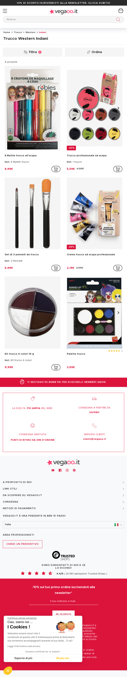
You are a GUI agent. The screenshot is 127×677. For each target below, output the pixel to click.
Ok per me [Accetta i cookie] (62, 658)
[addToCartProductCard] (55, 169)
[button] (63, 524)
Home (7, 32)
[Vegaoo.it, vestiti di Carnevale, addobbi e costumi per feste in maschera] (63, 461)
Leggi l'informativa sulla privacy (23, 646)
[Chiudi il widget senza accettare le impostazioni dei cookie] (22, 618)
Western (30, 32)
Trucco (17, 32)
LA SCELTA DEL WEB (32, 408)
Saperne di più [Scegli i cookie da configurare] (23, 658)
